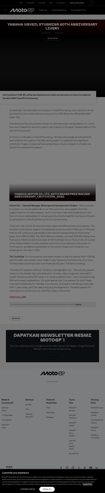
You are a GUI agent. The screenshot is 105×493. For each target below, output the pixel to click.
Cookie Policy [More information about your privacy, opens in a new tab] (87, 484)
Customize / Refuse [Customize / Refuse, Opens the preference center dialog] (27, 489)
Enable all (47, 489)
